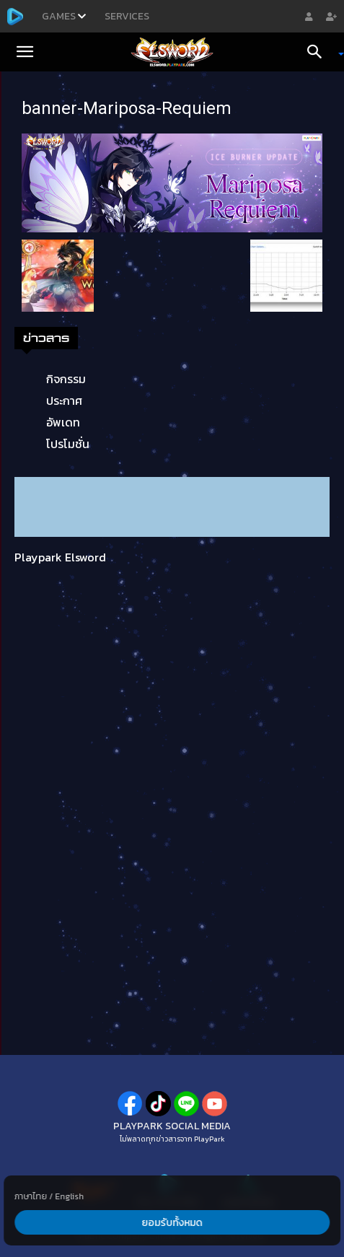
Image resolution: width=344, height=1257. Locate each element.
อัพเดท (63, 422)
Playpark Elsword (60, 557)
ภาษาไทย (30, 1196)
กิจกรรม (66, 378)
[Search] (319, 51)
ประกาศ (64, 400)
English (69, 1196)
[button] (24, 51)
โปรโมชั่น (67, 443)
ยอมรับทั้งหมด (171, 1222)
